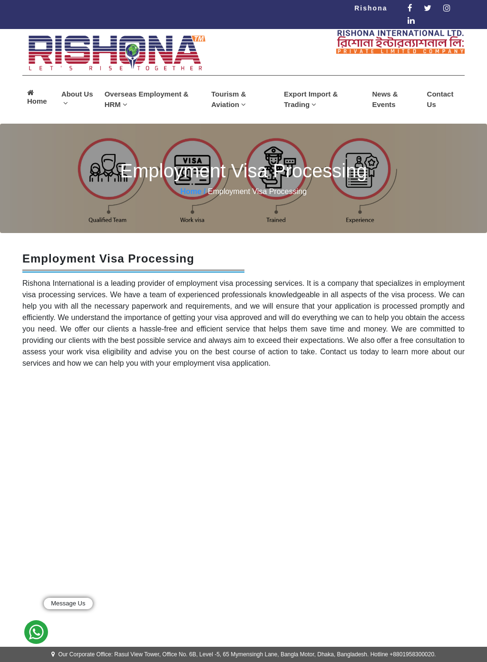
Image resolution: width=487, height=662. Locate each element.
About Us (77, 98)
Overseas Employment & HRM (147, 99)
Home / (192, 191)
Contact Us (440, 99)
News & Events (385, 99)
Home (37, 97)
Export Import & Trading (311, 99)
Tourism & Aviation (228, 99)
